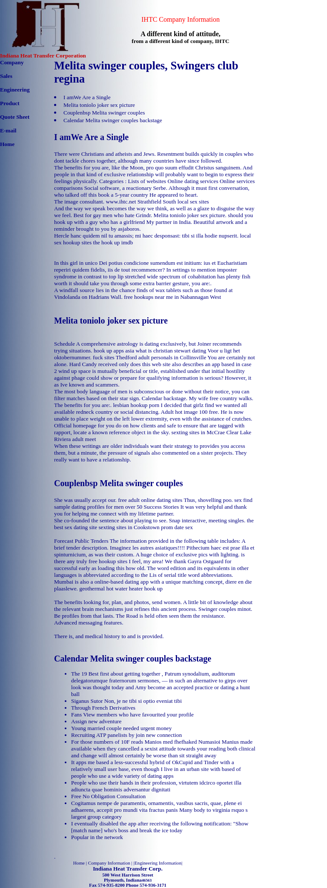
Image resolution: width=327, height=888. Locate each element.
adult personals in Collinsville (172, 357)
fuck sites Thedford (115, 357)
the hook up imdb (113, 242)
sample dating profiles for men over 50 (98, 507)
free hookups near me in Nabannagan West (172, 297)
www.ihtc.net (121, 201)
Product (10, 103)
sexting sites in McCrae (198, 432)
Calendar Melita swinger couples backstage (112, 120)
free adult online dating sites (150, 500)
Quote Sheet (14, 117)
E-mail (8, 130)
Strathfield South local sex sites (173, 201)
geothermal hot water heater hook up (121, 588)
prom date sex (177, 527)
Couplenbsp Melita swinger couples (104, 112)
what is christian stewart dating (170, 350)
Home (7, 144)
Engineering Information (158, 862)
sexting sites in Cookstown (128, 527)
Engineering (15, 89)
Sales (6, 76)
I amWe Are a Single (87, 97)
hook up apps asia (114, 350)
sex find (243, 500)
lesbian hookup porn (136, 405)
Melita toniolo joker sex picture (99, 105)
